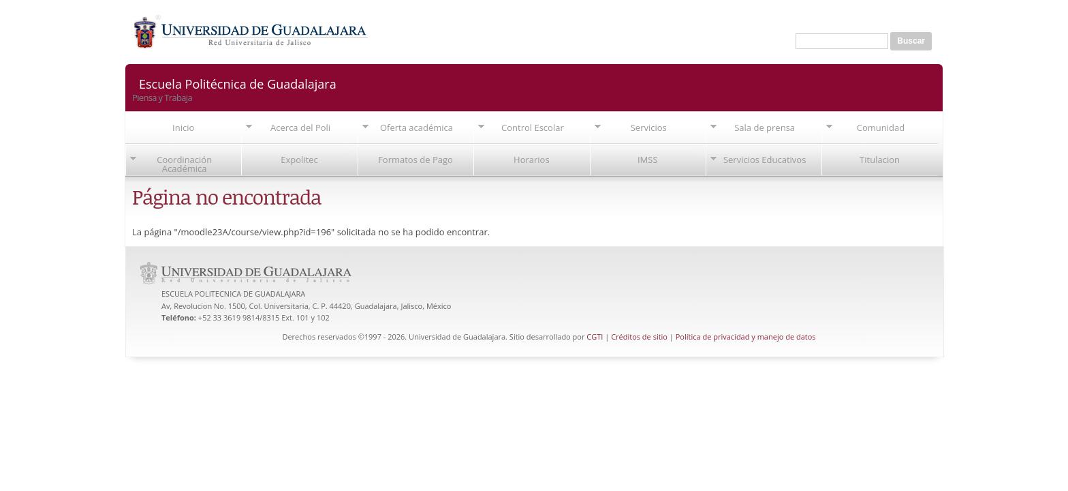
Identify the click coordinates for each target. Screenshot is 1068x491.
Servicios (649, 127)
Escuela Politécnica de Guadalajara (237, 83)
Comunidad (881, 127)
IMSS (648, 159)
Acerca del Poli (300, 127)
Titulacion (880, 159)
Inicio (183, 127)
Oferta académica (416, 127)
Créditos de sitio (639, 336)
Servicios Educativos (764, 159)
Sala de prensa (764, 127)
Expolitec (299, 159)
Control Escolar (532, 127)
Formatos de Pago (415, 159)
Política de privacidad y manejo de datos (746, 336)
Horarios (532, 159)
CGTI (594, 336)
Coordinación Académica (184, 164)
